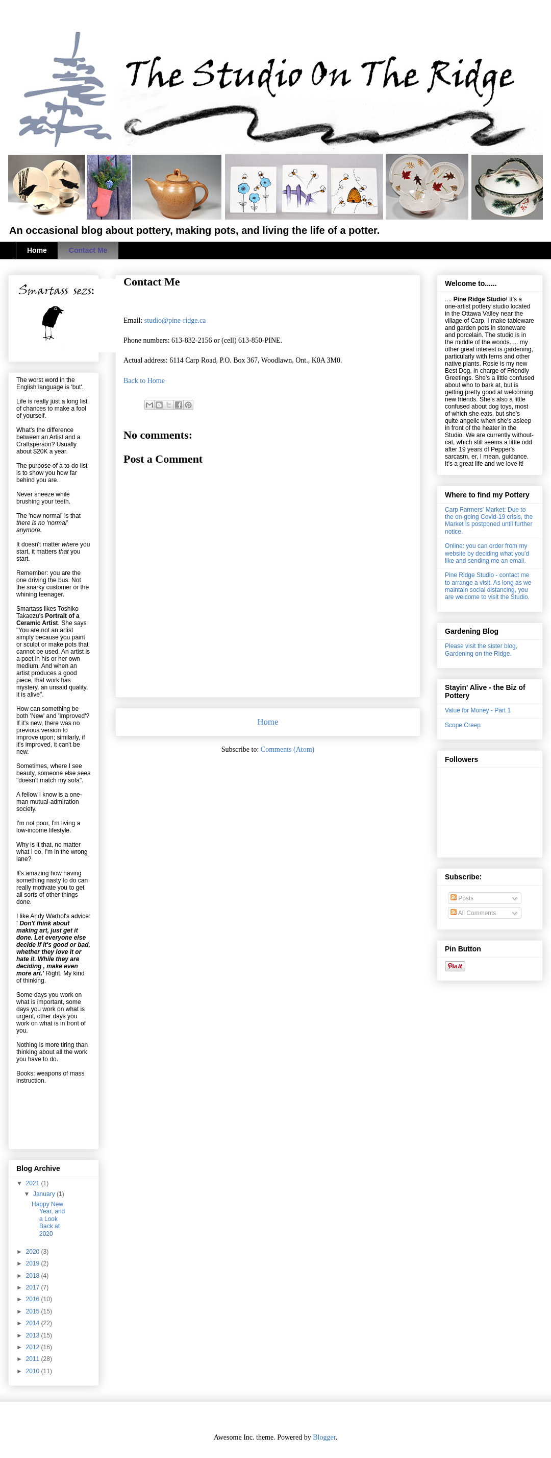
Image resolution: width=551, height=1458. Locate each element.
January (45, 1194)
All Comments (473, 913)
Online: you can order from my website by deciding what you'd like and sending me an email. (487, 553)
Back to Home (144, 381)
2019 (33, 1263)
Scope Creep (463, 725)
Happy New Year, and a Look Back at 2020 (48, 1219)
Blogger (324, 1437)
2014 (33, 1323)
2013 (33, 1335)
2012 (33, 1347)
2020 (33, 1251)
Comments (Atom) (287, 749)
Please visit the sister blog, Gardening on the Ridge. (481, 649)
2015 (33, 1311)
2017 (33, 1287)
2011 (33, 1359)
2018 (33, 1275)
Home (37, 250)
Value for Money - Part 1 (478, 710)
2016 (33, 1299)
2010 (33, 1371)
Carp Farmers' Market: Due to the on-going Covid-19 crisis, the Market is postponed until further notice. (489, 520)
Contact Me (88, 250)
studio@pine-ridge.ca (175, 320)
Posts (461, 898)
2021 (33, 1183)
